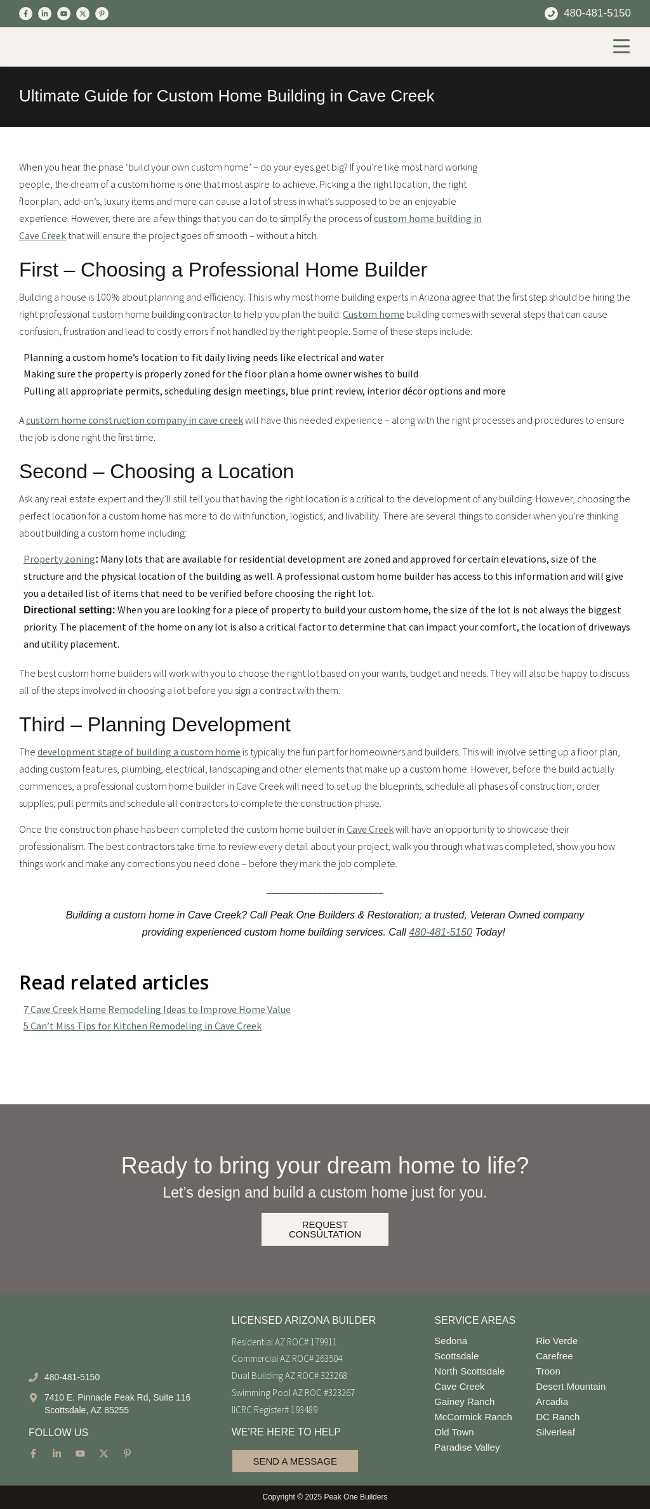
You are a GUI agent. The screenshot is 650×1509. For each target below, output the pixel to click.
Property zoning (59, 558)
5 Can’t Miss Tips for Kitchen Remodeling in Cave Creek (142, 1025)
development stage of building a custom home (139, 751)
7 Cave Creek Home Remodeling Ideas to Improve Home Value (157, 1009)
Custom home (373, 314)
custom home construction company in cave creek (134, 420)
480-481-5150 (440, 932)
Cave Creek (370, 829)
